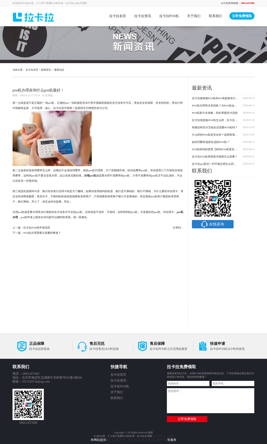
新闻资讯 (46, 69)
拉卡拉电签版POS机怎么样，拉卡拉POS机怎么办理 (215, 120)
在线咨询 (212, 224)
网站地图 (158, 436)
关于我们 (193, 16)
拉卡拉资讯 (142, 16)
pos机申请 (159, 439)
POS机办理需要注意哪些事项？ (42, 232)
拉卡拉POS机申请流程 (36, 227)
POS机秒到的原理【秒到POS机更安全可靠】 (215, 149)
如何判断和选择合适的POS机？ (210, 142)
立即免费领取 (242, 16)
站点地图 (168, 436)
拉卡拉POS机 (169, 16)
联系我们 (215, 16)
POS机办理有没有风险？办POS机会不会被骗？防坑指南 (215, 105)
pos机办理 (119, 439)
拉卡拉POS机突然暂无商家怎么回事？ (215, 156)
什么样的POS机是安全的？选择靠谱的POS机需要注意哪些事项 (215, 134)
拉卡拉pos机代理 (139, 439)
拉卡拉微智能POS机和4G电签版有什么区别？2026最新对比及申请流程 (215, 98)
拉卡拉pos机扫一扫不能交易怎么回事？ (215, 163)
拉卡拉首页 (117, 16)
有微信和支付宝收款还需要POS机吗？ (215, 127)
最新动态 (59, 69)
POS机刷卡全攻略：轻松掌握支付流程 (215, 112)
